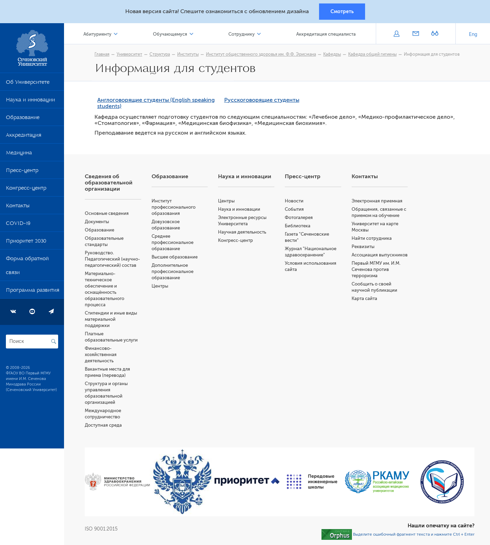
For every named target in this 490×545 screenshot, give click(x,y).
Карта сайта (364, 298)
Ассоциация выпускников (380, 254)
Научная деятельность (242, 232)
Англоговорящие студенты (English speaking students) (156, 103)
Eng (473, 34)
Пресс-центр (22, 171)
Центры (160, 286)
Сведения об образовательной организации (109, 182)
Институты (188, 54)
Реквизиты (363, 246)
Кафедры (332, 54)
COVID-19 (18, 224)
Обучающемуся (170, 34)
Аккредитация (23, 136)
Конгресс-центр (26, 189)
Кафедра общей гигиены (372, 54)
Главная (101, 54)
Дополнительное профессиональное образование (172, 271)
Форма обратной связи (27, 267)
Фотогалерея (299, 217)
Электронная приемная (377, 200)
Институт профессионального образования (174, 207)
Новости (294, 200)
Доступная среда (103, 425)
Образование (22, 119)
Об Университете (27, 83)
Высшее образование (175, 257)
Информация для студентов (432, 54)
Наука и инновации (30, 101)
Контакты (17, 207)
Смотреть (342, 11)
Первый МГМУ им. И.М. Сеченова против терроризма (376, 269)
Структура (159, 54)
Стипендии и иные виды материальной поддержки (111, 319)
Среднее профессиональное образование (172, 242)
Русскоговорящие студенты (261, 100)
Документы (97, 221)
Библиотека (297, 225)
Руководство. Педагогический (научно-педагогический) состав (112, 259)
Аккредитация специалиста (326, 34)
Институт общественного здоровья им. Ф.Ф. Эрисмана (261, 54)
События (294, 209)
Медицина (19, 154)
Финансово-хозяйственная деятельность (101, 354)
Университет (129, 54)
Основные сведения (107, 213)
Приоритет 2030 (26, 242)
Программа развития (32, 291)
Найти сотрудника (372, 238)
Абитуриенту (97, 34)
